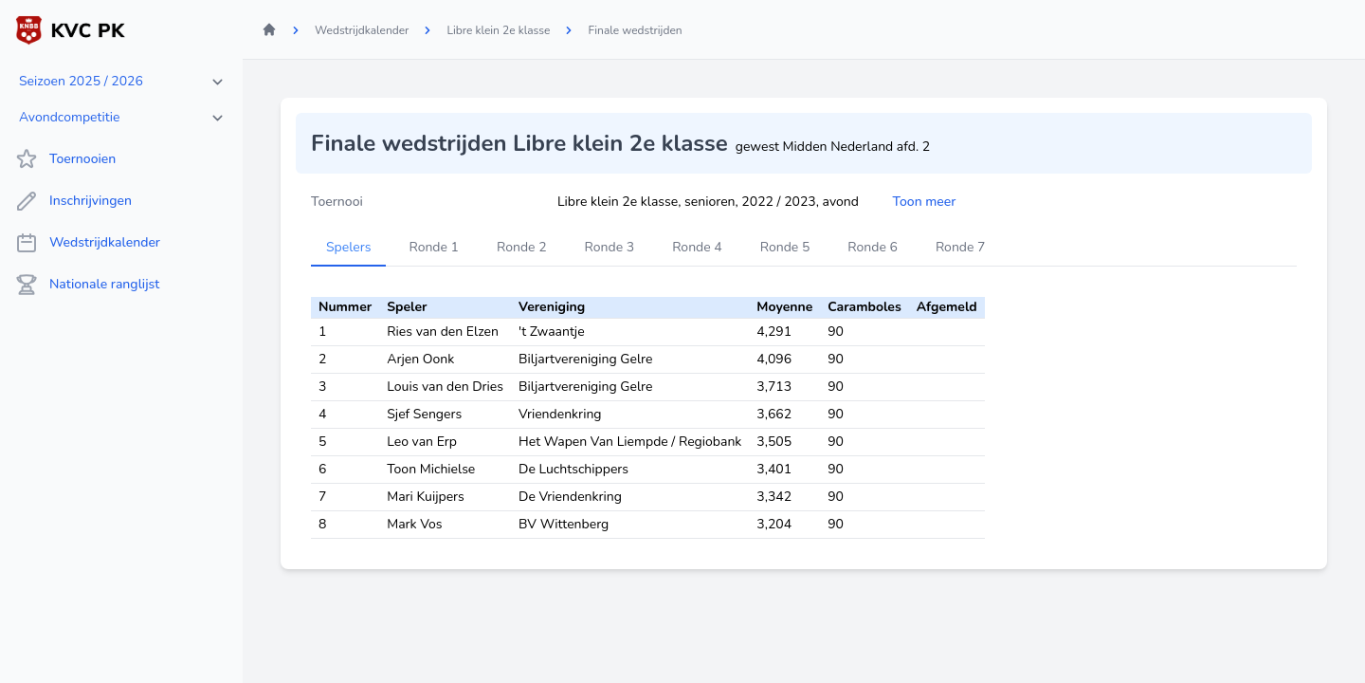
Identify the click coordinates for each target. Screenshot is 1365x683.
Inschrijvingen (73, 201)
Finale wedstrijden (635, 30)
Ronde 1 (434, 247)
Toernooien (65, 159)
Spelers (348, 247)
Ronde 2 (522, 247)
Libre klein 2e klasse (498, 30)
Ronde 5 (785, 247)
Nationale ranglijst (87, 284)
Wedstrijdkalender (87, 242)
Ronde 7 (961, 247)
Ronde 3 (610, 247)
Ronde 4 (697, 247)
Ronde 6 (872, 247)
